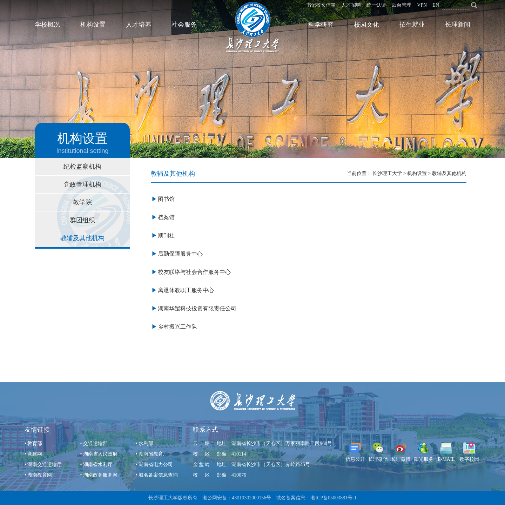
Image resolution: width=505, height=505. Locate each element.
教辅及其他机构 (82, 238)
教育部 (34, 443)
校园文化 (366, 24)
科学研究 (321, 24)
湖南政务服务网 (100, 475)
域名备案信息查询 (158, 475)
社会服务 (184, 24)
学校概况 (47, 24)
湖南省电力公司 (156, 464)
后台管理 (401, 5)
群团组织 (82, 220)
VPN (422, 5)
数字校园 (469, 452)
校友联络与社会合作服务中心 (194, 272)
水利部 (146, 443)
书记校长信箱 (321, 5)
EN (435, 5)
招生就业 (412, 24)
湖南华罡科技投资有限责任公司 (197, 308)
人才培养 (138, 24)
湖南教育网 (39, 475)
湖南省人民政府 (100, 454)
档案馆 (166, 217)
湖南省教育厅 (153, 454)
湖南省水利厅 (98, 464)
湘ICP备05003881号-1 (333, 497)
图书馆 (166, 199)
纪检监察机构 (82, 166)
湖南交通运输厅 (44, 464)
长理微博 (401, 452)
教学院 (82, 202)
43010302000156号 (251, 497)
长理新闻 (457, 24)
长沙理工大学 (387, 173)
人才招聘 (351, 5)
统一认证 (376, 5)
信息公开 (355, 452)
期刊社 (166, 235)
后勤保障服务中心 (180, 254)
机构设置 (93, 24)
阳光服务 (423, 452)
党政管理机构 (82, 184)
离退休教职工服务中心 (186, 290)
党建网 (34, 454)
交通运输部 (95, 443)
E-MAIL (446, 452)
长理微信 (378, 452)
